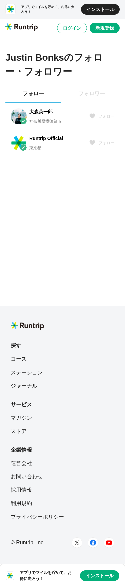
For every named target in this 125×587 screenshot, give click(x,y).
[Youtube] (109, 542)
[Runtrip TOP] (21, 27)
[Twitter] (77, 542)
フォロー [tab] (33, 93)
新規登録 (104, 28)
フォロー (101, 116)
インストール (100, 9)
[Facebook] (93, 542)
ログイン (72, 28)
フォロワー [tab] (91, 93)
